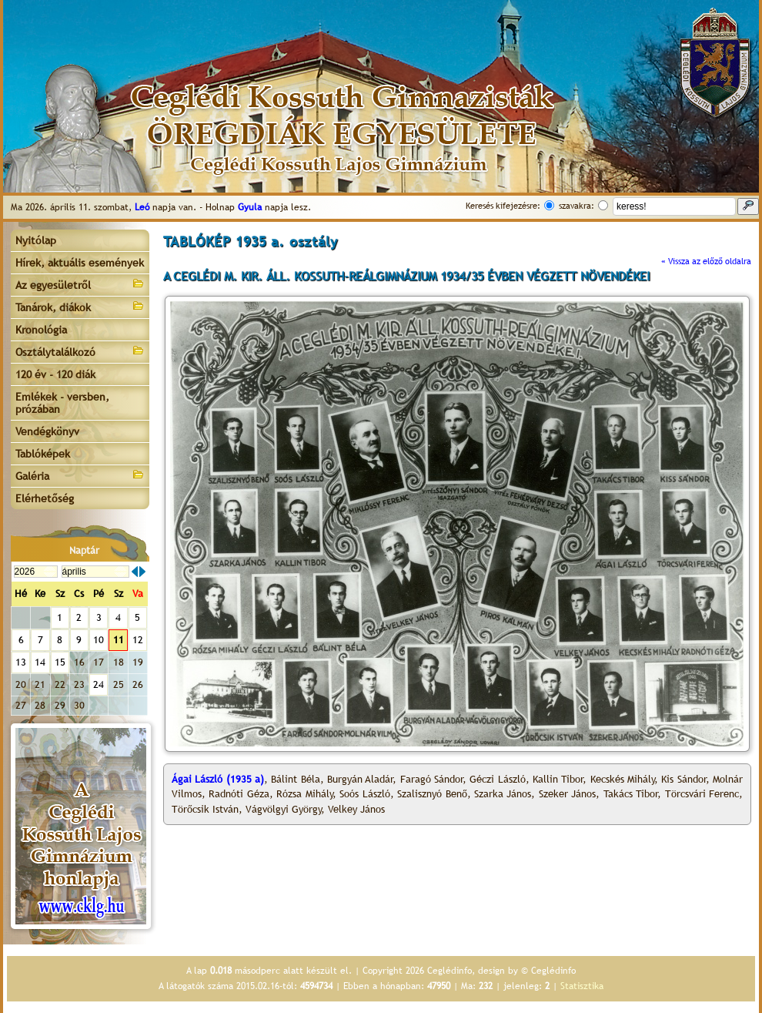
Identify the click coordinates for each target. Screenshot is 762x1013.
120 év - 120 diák (55, 374)
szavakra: (576, 205)
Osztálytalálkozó (80, 351)
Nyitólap (35, 240)
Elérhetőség (44, 498)
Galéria (80, 475)
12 (137, 640)
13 (20, 662)
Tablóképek (42, 454)
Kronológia (41, 330)
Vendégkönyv (47, 431)
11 (118, 640)
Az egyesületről (80, 284)
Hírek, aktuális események (79, 263)
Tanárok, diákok (80, 306)
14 (40, 662)
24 (98, 684)
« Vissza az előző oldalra (706, 261)
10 (98, 640)
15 (60, 662)
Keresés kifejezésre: (503, 205)
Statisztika (581, 986)
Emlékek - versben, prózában (62, 403)
